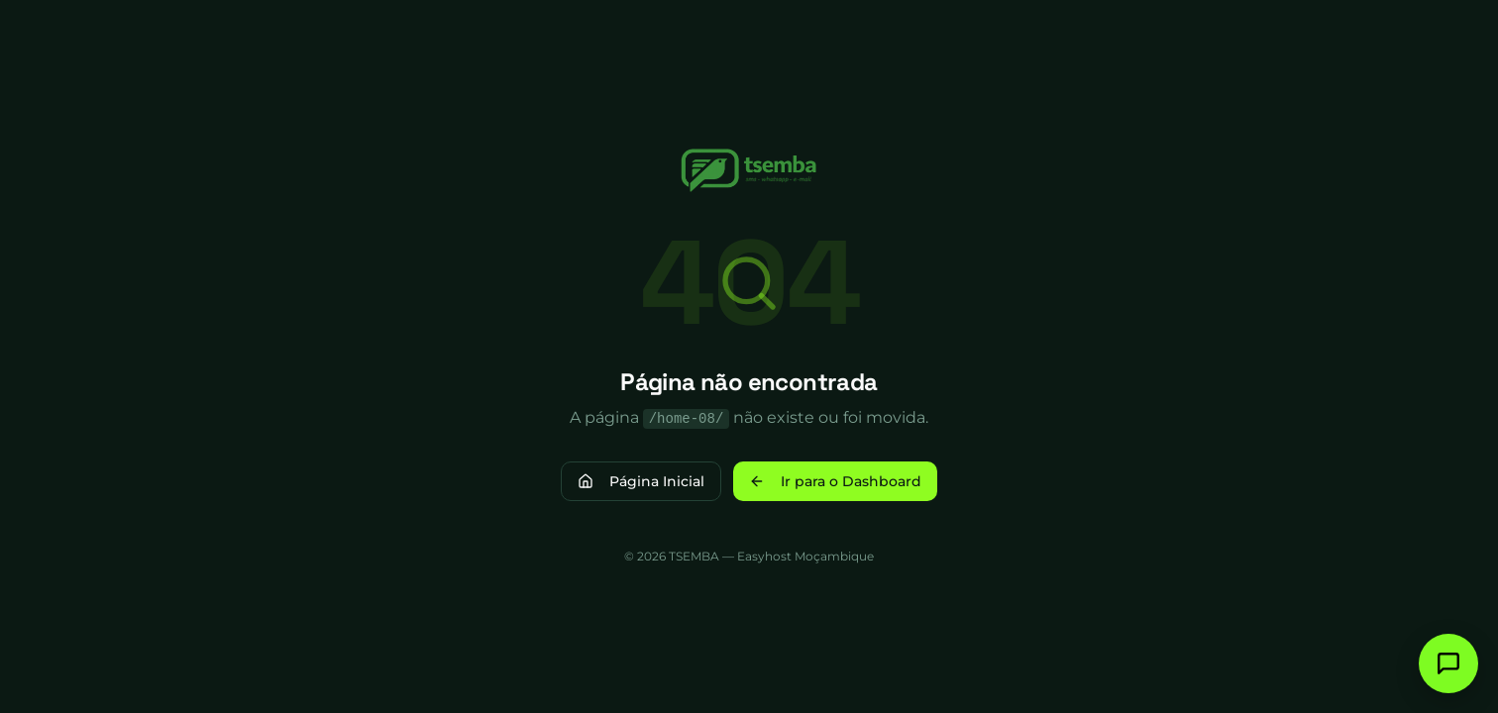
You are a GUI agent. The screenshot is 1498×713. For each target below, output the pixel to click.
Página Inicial (641, 481)
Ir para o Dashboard (835, 481)
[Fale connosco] (1448, 663)
